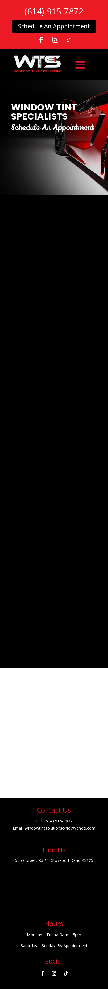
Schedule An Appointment (54, 26)
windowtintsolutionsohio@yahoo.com (60, 828)
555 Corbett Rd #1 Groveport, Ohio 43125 (54, 860)
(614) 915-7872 (54, 11)
